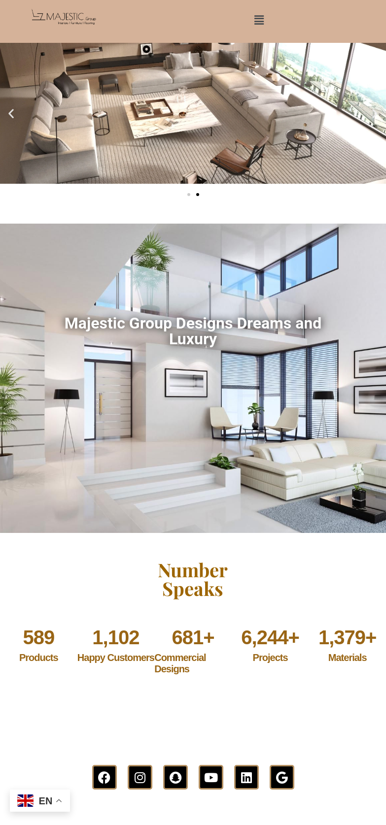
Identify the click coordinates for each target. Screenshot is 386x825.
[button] (259, 20)
